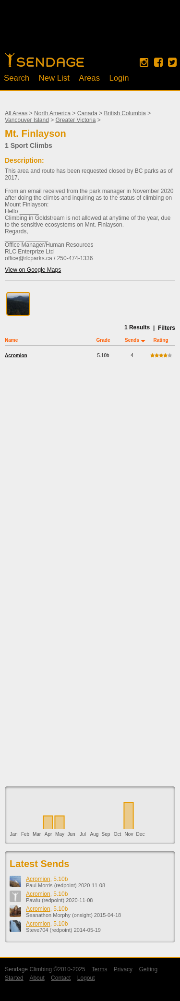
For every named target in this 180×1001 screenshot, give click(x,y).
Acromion (16, 355)
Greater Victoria (76, 120)
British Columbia (125, 113)
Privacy (123, 969)
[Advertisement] (90, 31)
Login (119, 78)
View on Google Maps (33, 269)
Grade (103, 340)
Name (11, 340)
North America (52, 113)
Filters (166, 328)
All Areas (16, 113)
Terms (100, 969)
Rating (160, 340)
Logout (86, 978)
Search (16, 78)
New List (54, 78)
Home (44, 60)
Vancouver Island (27, 120)
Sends (132, 340)
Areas (89, 78)
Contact (61, 978)
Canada (87, 113)
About (36, 978)
